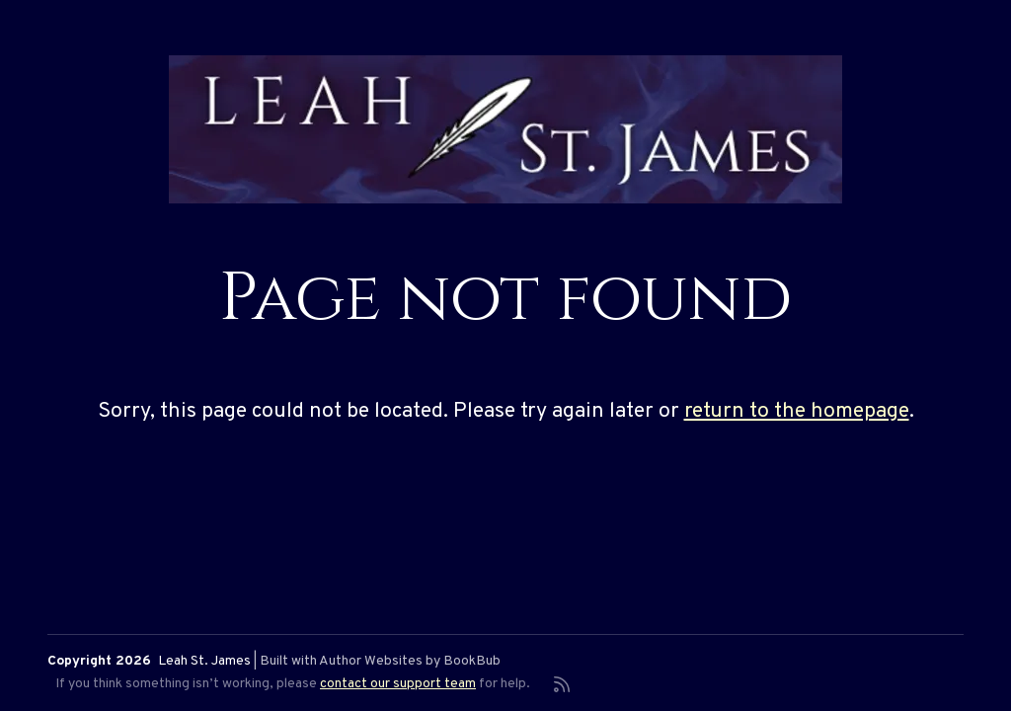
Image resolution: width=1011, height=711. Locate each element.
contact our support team (398, 683)
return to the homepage (796, 411)
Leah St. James (204, 661)
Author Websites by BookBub (410, 661)
